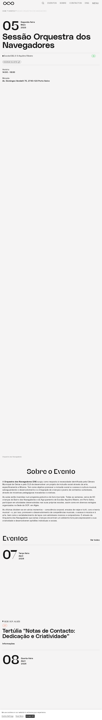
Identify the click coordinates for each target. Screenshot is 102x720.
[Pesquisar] (43, 3)
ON (93, 56)
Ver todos (95, 540)
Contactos (76, 3)
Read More (20, 716)
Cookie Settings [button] (8, 716)
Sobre (64, 3)
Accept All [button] (30, 716)
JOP (5, 626)
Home (4, 11)
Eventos (52, 3)
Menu (96, 3)
